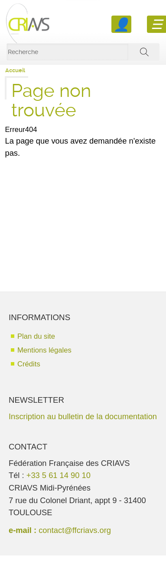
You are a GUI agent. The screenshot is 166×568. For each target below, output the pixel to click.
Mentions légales (44, 350)
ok (144, 52)
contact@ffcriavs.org (75, 530)
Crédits (28, 364)
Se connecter (121, 24)
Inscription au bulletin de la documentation (83, 416)
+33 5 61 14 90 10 (58, 475)
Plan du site (36, 336)
